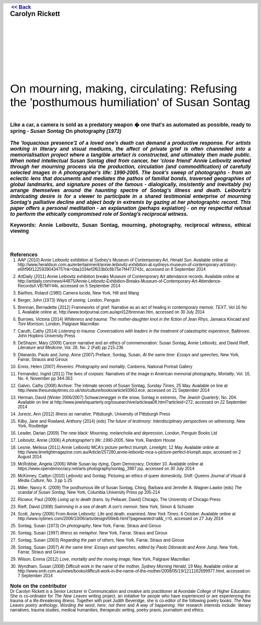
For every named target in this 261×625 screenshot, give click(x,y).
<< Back (21, 7)
